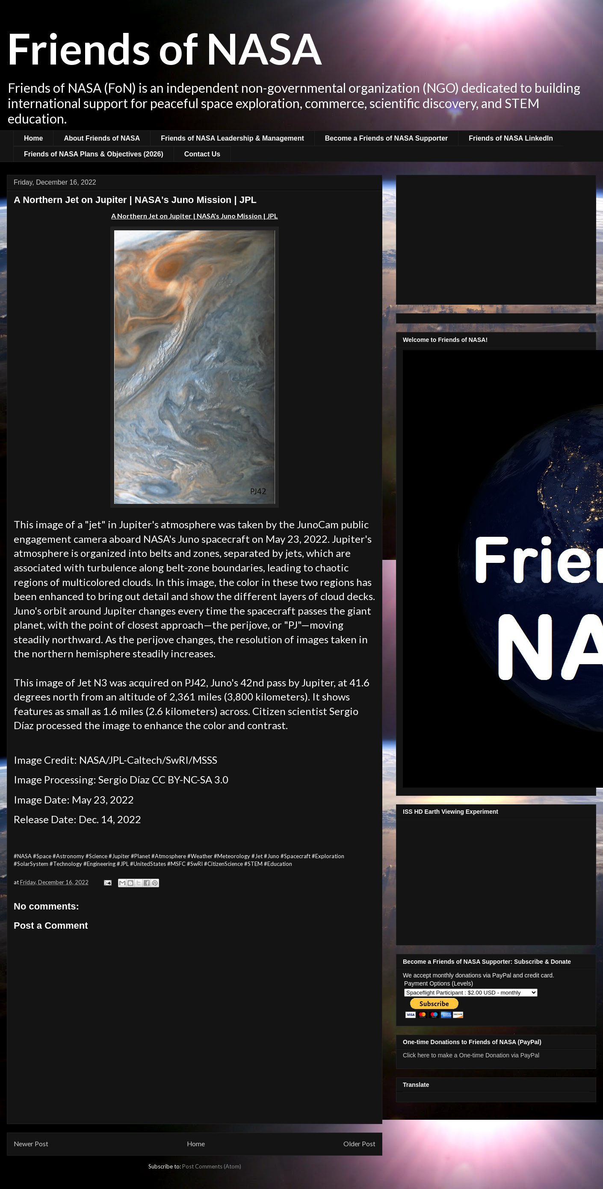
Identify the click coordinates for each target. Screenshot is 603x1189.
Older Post (359, 1144)
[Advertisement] (496, 238)
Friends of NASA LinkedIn (511, 138)
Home (33, 138)
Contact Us (202, 154)
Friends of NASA (164, 48)
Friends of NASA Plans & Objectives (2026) (93, 154)
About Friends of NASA (102, 138)
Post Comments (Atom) (211, 1166)
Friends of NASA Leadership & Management (232, 138)
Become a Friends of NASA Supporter (386, 138)
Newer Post (31, 1144)
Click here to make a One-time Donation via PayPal (471, 1055)
